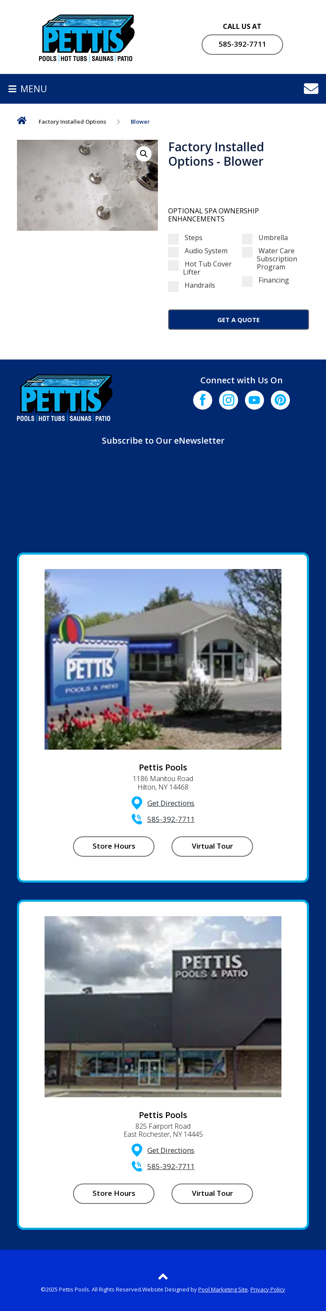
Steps (185, 238)
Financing (265, 280)
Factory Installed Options (72, 121)
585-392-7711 (242, 44)
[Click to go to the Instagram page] (228, 400)
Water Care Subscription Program (269, 259)
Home (22, 122)
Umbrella (265, 238)
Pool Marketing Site (223, 1289)
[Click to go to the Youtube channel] (254, 400)
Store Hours (114, 846)
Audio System (198, 251)
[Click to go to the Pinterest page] (280, 400)
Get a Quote (238, 319)
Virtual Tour (212, 846)
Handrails (191, 285)
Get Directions (170, 803)
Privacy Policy (267, 1289)
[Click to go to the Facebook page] (202, 400)
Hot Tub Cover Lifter (200, 268)
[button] (144, 153)
